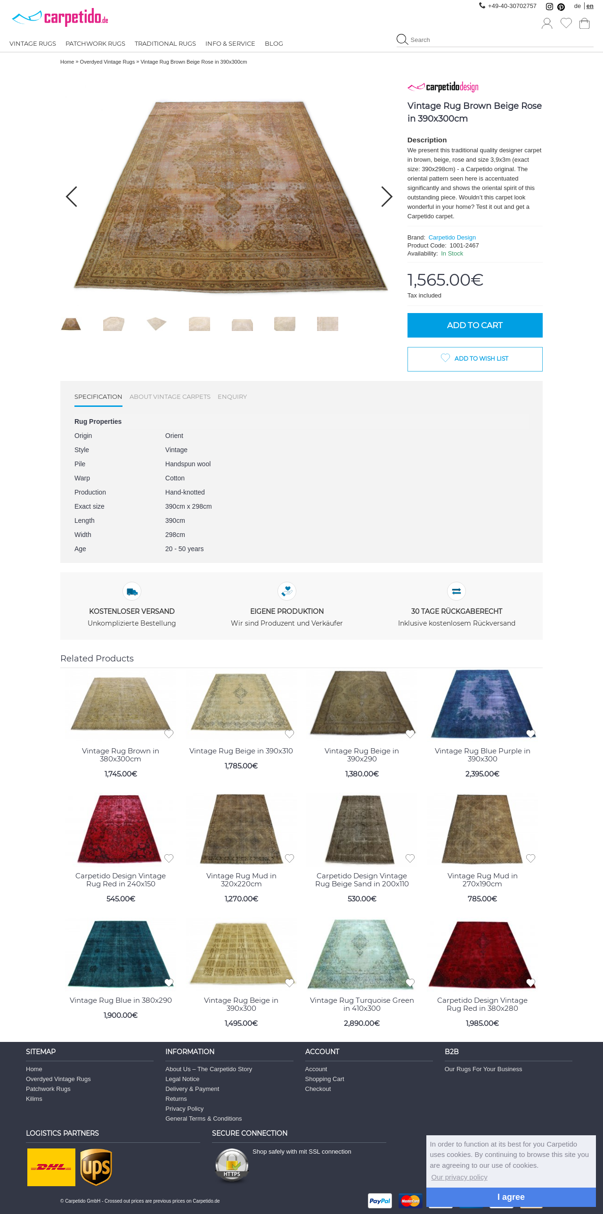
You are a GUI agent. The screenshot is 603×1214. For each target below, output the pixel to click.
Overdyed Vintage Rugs (58, 1078)
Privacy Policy (184, 1108)
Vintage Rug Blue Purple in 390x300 (482, 754)
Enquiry (232, 396)
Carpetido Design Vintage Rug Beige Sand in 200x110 (362, 878)
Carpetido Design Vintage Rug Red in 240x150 (120, 878)
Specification (98, 396)
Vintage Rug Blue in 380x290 (121, 999)
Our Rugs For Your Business (483, 1068)
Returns (176, 1098)
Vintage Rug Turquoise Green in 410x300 (362, 1003)
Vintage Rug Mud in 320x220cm (241, 878)
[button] (387, 196)
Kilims (34, 1098)
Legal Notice (182, 1078)
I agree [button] (511, 1197)
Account (316, 1068)
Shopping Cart (324, 1078)
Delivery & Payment (192, 1088)
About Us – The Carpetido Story (208, 1068)
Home (34, 1068)
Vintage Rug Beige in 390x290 (362, 754)
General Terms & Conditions (203, 1118)
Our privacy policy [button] (460, 1177)
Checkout (318, 1088)
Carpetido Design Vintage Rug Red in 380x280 (482, 1003)
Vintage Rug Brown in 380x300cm (120, 754)
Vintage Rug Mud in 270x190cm (483, 878)
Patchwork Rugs (48, 1088)
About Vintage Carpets (170, 396)
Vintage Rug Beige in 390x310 (241, 750)
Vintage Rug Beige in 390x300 (241, 1003)
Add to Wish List (481, 358)
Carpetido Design (452, 237)
